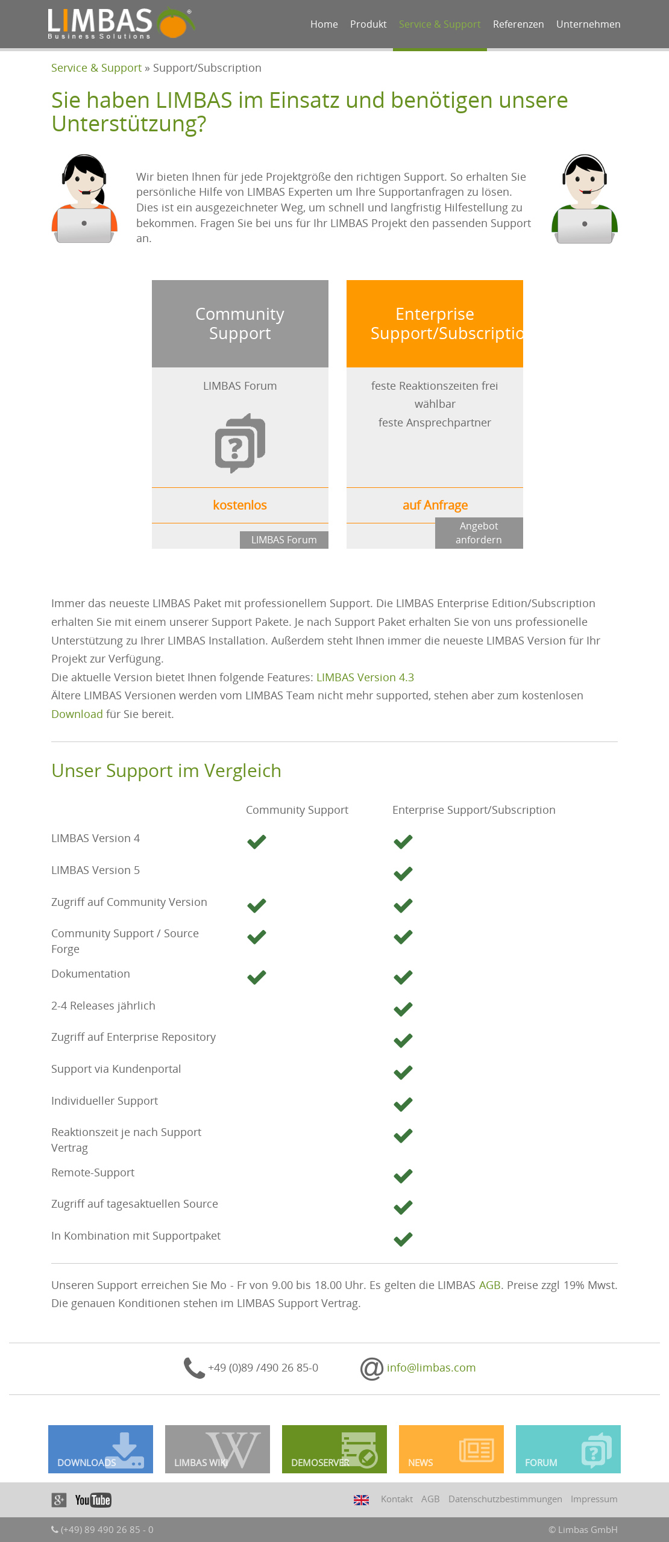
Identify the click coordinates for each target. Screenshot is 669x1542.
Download (77, 714)
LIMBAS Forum (284, 539)
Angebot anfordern (479, 532)
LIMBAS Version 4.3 (365, 677)
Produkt (368, 24)
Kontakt (397, 1499)
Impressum (594, 1499)
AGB (490, 1285)
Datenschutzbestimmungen (505, 1499)
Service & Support (440, 24)
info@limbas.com (418, 1367)
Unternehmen (588, 24)
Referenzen (518, 24)
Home (324, 24)
